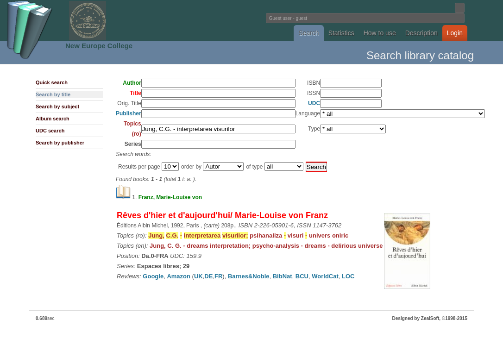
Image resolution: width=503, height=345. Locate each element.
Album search (52, 118)
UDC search (50, 130)
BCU (302, 276)
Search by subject (57, 106)
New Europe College (98, 46)
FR (218, 276)
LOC (348, 276)
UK (198, 276)
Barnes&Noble (249, 276)
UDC (314, 103)
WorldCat (325, 276)
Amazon (178, 276)
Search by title (53, 94)
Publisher (128, 113)
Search (308, 33)
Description (421, 33)
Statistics (341, 33)
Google (153, 276)
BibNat (282, 276)
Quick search (52, 82)
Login (455, 33)
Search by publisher (60, 142)
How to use (380, 33)
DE (208, 276)
